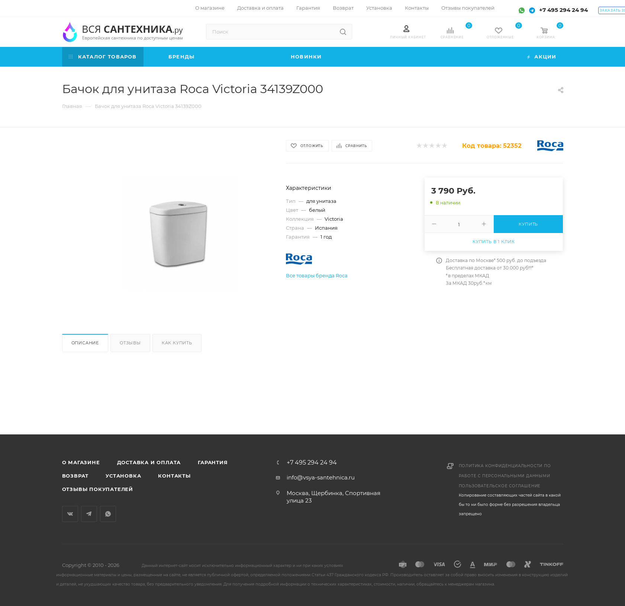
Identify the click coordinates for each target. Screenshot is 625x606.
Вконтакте (70, 514)
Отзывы (130, 342)
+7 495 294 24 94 (563, 9)
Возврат (75, 476)
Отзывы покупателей (97, 489)
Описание (85, 342)
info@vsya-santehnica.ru (321, 477)
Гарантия (213, 462)
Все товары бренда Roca (317, 275)
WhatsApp (108, 514)
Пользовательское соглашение (500, 486)
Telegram (89, 514)
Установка (123, 476)
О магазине (81, 462)
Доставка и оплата (149, 462)
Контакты (174, 476)
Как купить (177, 342)
